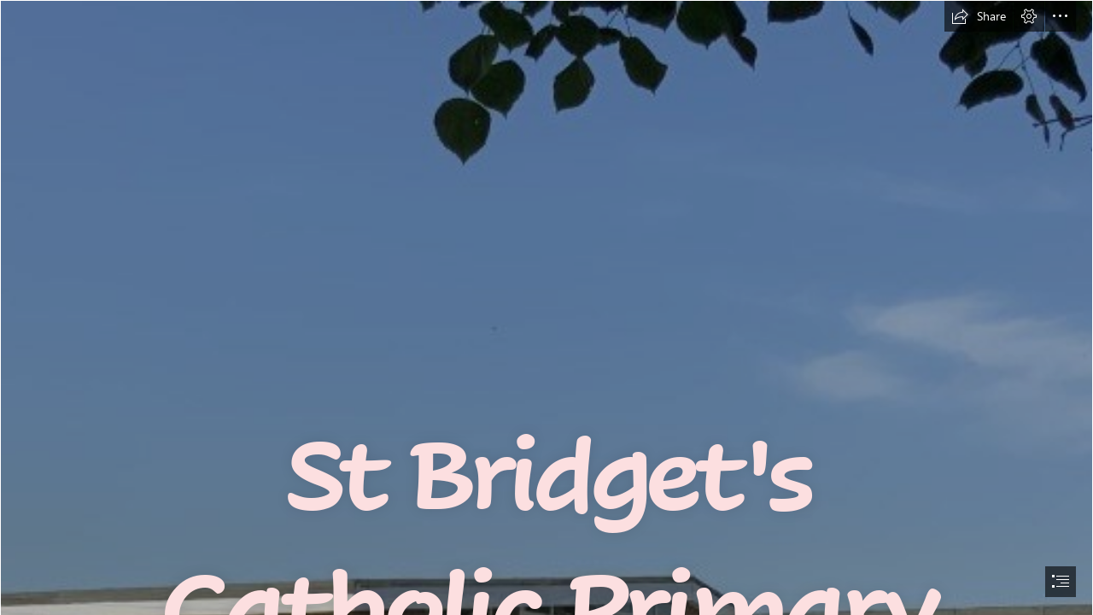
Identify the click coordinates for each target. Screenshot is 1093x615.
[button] (978, 16)
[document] (546, 307)
